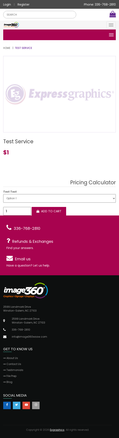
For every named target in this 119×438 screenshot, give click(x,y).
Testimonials (13, 370)
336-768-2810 (27, 228)
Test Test (10, 191)
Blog (7, 382)
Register (24, 4)
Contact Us (12, 364)
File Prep (9, 376)
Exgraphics (57, 430)
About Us (10, 358)
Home (6, 48)
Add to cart (48, 211)
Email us (23, 259)
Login (7, 4)
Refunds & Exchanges (32, 241)
